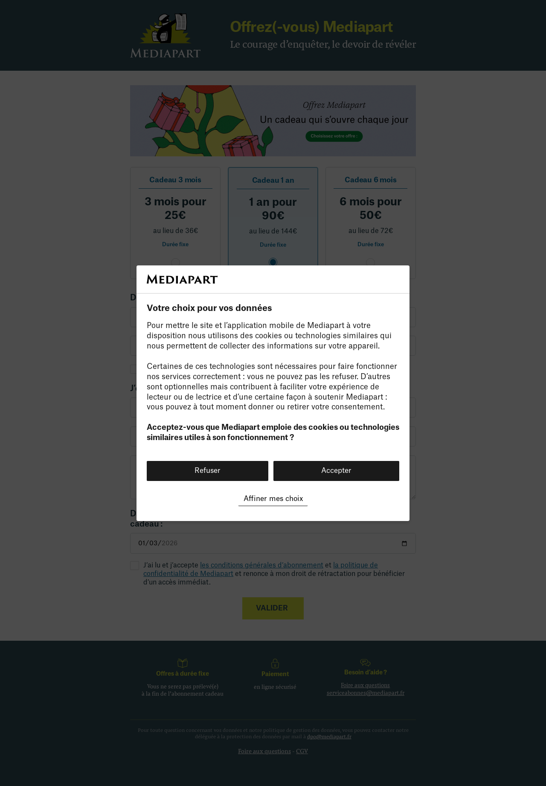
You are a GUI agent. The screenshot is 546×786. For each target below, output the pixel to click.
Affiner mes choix (273, 498)
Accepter (336, 470)
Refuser (208, 470)
